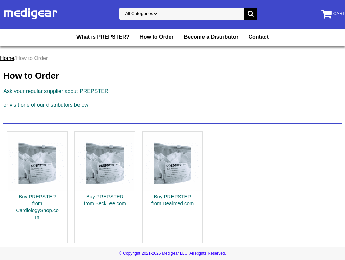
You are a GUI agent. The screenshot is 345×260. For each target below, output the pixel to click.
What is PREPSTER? (102, 37)
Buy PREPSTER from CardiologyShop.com (37, 207)
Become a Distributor (211, 37)
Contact (258, 37)
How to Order (156, 37)
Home (7, 58)
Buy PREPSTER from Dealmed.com (172, 200)
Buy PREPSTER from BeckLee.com (105, 200)
